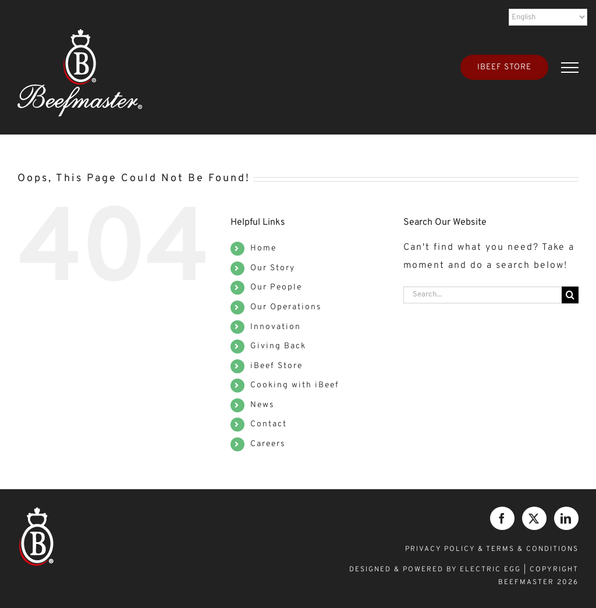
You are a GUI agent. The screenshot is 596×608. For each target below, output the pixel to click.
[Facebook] (502, 518)
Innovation (275, 327)
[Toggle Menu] (570, 67)
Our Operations (286, 307)
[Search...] (482, 295)
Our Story (272, 268)
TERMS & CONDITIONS (532, 549)
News (262, 405)
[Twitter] (534, 518)
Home (263, 248)
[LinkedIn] (566, 518)
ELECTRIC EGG (490, 569)
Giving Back (278, 346)
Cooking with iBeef (294, 385)
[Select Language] (548, 17)
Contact (268, 424)
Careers (268, 444)
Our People (276, 287)
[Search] (570, 295)
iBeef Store (276, 366)
